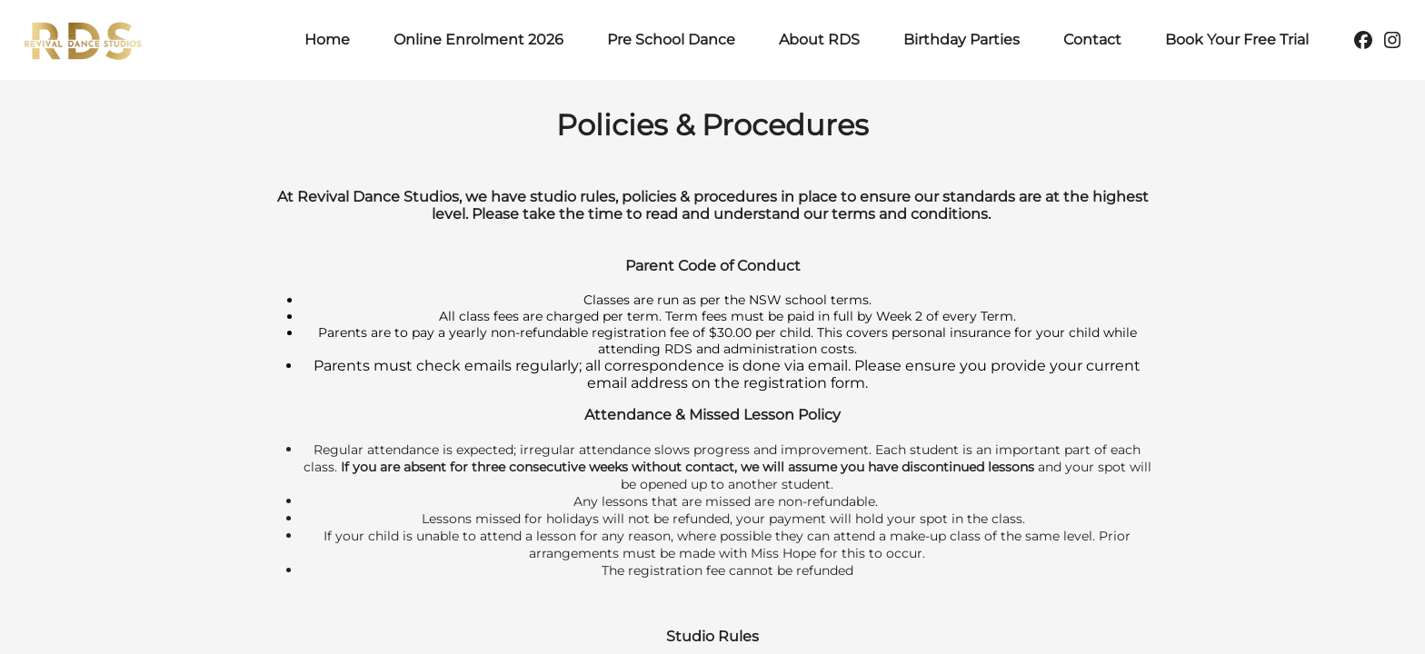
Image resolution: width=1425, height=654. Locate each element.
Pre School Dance (671, 39)
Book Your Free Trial (1237, 39)
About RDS (819, 39)
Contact (1092, 39)
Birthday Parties (961, 39)
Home (327, 39)
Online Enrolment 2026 (478, 39)
